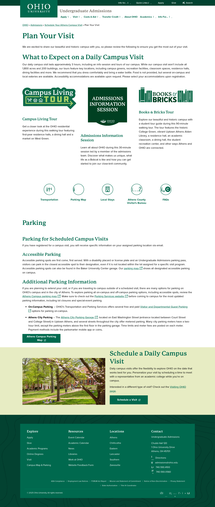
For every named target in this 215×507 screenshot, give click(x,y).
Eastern (114, 448)
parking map (133, 268)
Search (188, 2)
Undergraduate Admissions (86, 11)
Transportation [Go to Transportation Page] (49, 193)
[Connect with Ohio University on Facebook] (161, 493)
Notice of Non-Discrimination (155, 481)
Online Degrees (35, 454)
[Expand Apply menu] (69, 16)
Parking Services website (111, 296)
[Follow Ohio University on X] (179, 493)
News (71, 448)
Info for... (124, 2)
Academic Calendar (78, 443)
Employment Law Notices (78, 481)
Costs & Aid (90, 17)
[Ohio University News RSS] (188, 493)
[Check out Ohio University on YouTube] (175, 495)
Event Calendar (76, 437)
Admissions (36, 25)
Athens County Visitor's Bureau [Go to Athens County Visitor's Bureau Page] (136, 194)
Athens (113, 437)
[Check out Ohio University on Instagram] (166, 496)
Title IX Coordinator (128, 485)
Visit (75, 17)
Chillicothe (115, 443)
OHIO (25, 25)
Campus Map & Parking (39, 465)
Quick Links (143, 2)
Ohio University (40, 492)
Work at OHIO (75, 459)
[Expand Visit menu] (80, 16)
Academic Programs (37, 448)
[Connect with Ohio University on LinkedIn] (170, 493)
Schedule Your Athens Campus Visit (63, 25)
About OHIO (131, 17)
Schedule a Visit (132, 400)
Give (174, 2)
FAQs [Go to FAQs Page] (165, 193)
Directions (160, 457)
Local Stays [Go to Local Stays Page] (108, 193)
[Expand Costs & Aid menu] (98, 16)
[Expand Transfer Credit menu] (120, 16)
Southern (114, 459)
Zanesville (115, 465)
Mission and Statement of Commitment (125, 481)
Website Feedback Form (81, 465)
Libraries (72, 454)
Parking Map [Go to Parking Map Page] (78, 193)
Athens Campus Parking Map (43, 338)
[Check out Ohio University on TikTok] (184, 493)
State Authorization (110, 485)
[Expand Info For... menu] (170, 16)
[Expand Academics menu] (154, 16)
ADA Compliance (58, 481)
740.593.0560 (163, 471)
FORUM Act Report (98, 481)
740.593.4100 (162, 467)
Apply (161, 2)
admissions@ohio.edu (166, 462)
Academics (146, 17)
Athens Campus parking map (41, 296)
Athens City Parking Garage (79, 317)
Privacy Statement (178, 481)
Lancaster (115, 454)
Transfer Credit (110, 17)
